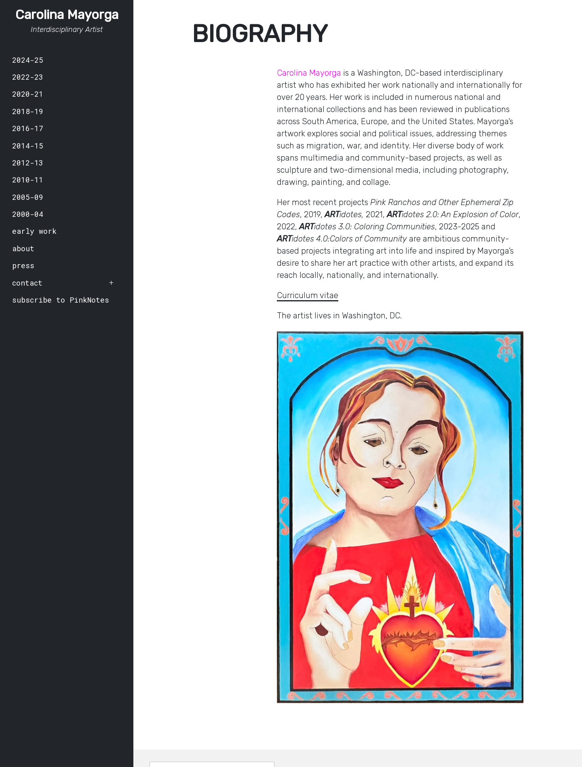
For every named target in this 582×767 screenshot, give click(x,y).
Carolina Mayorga (66, 14)
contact (27, 283)
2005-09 (27, 197)
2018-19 (27, 111)
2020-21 (27, 94)
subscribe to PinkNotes (60, 300)
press (23, 265)
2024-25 (27, 60)
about (23, 248)
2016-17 (27, 128)
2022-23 (27, 77)
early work (34, 231)
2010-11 (27, 179)
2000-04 (27, 214)
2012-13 (27, 162)
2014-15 (27, 145)
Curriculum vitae (307, 295)
